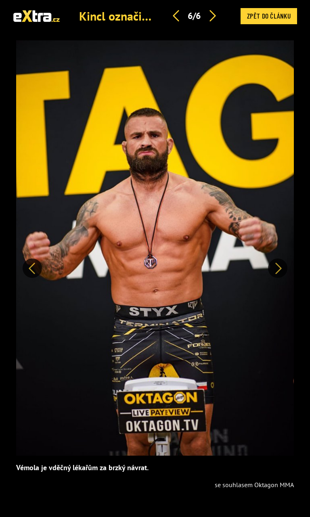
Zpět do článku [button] (269, 15)
